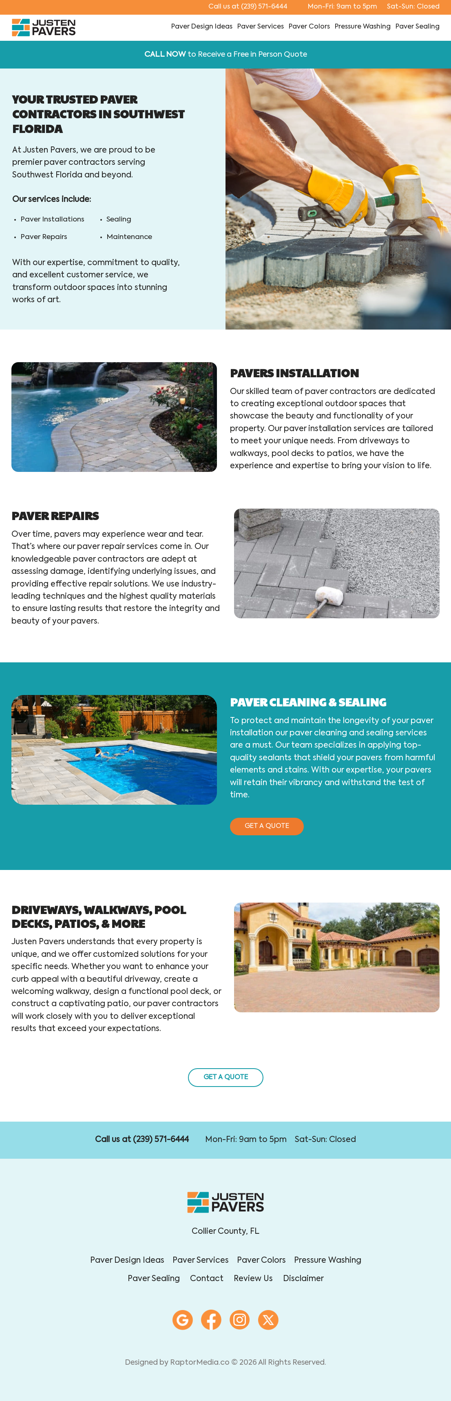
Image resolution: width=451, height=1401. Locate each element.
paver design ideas (201, 27)
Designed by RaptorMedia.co (177, 1362)
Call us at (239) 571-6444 (142, 1140)
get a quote (267, 826)
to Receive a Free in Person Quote (225, 54)
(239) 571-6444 (247, 7)
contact (206, 1279)
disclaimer (303, 1279)
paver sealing (418, 27)
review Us (253, 1279)
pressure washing (363, 27)
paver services (260, 27)
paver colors (309, 27)
